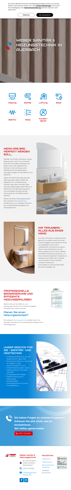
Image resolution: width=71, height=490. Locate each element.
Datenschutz (47, 462)
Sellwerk (47, 473)
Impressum (46, 459)
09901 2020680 (28, 468)
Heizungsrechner (20, 201)
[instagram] (26, 480)
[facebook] (22, 480)
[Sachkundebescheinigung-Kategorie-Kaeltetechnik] (56, 298)
